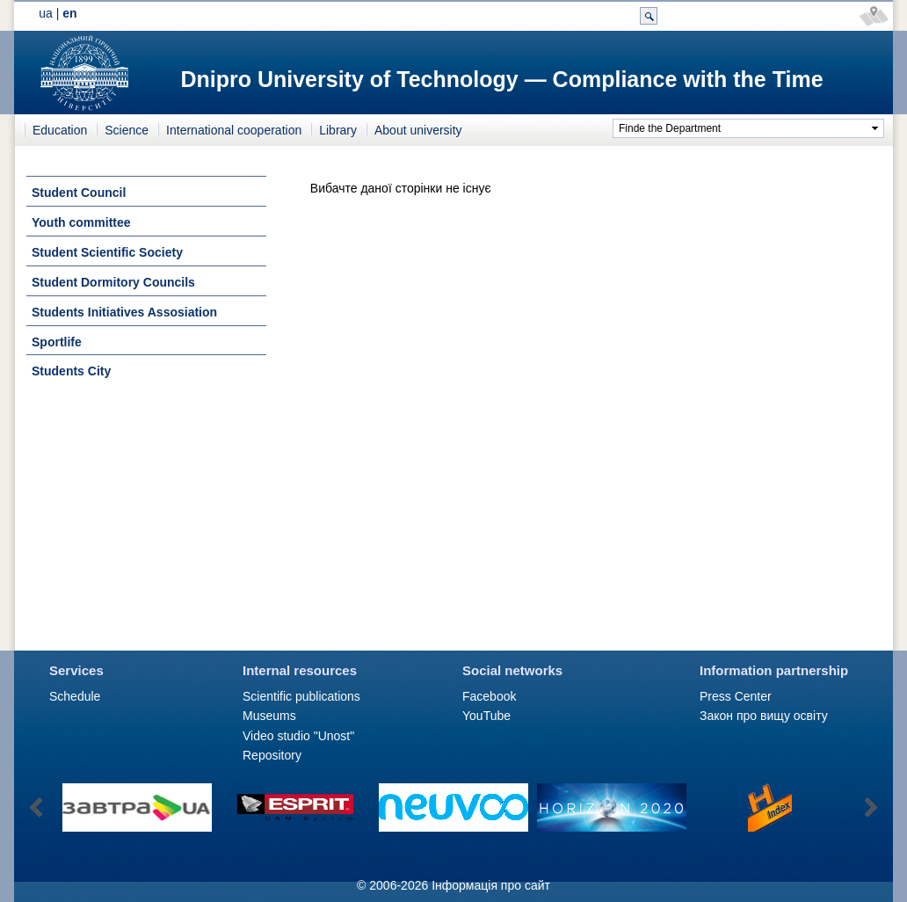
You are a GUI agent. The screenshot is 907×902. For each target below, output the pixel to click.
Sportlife (57, 342)
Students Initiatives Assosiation (124, 312)
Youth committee (81, 222)
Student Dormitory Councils (113, 282)
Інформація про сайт (491, 885)
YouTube (486, 716)
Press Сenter (736, 696)
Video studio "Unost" (298, 736)
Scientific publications (301, 696)
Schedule (74, 696)
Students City (71, 371)
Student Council (79, 192)
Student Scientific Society (107, 252)
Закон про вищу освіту (764, 716)
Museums (269, 716)
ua (46, 13)
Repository (272, 755)
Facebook (489, 696)
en (69, 13)
